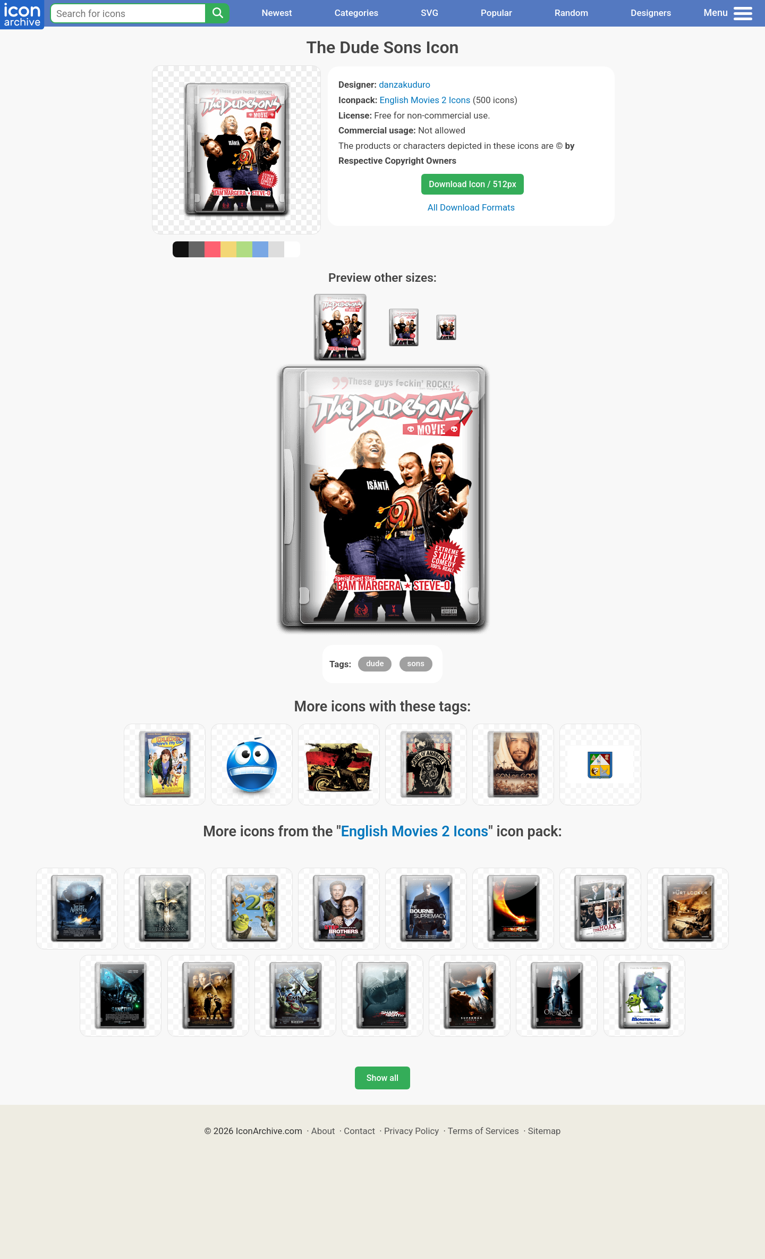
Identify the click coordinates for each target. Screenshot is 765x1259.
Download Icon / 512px (472, 184)
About (323, 1131)
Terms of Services (483, 1131)
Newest (276, 12)
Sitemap (544, 1131)
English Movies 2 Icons (425, 100)
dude (375, 663)
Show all (382, 1078)
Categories (357, 12)
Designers (651, 12)
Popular (496, 12)
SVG (429, 12)
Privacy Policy (411, 1131)
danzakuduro (404, 84)
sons (415, 663)
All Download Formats (471, 207)
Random (571, 12)
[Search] (217, 13)
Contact (359, 1131)
